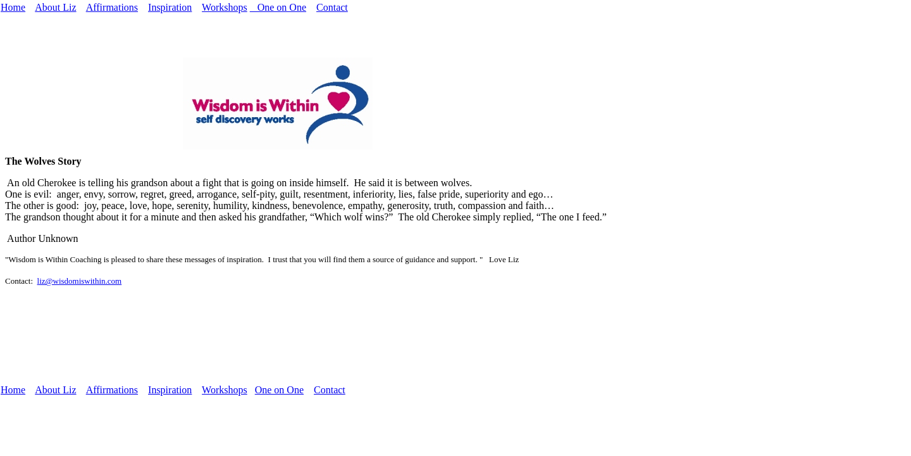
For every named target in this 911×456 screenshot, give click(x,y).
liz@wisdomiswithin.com (79, 281)
